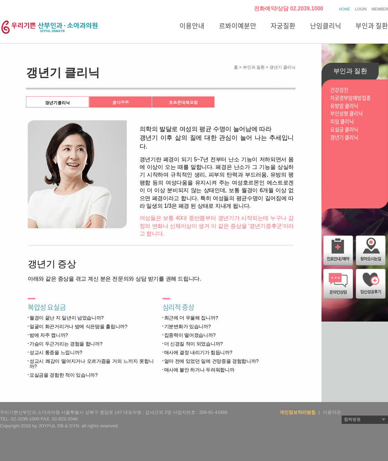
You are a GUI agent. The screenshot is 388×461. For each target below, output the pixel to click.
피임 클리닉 (342, 121)
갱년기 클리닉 (344, 137)
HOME (344, 9)
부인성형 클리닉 (346, 113)
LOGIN (361, 9)
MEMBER (380, 9)
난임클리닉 (325, 26)
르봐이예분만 (237, 26)
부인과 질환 (371, 26)
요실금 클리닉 (344, 129)
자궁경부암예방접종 (350, 98)
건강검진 (339, 90)
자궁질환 (283, 26)
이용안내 (191, 26)
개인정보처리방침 (298, 412)
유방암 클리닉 (344, 106)
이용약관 (332, 412)
